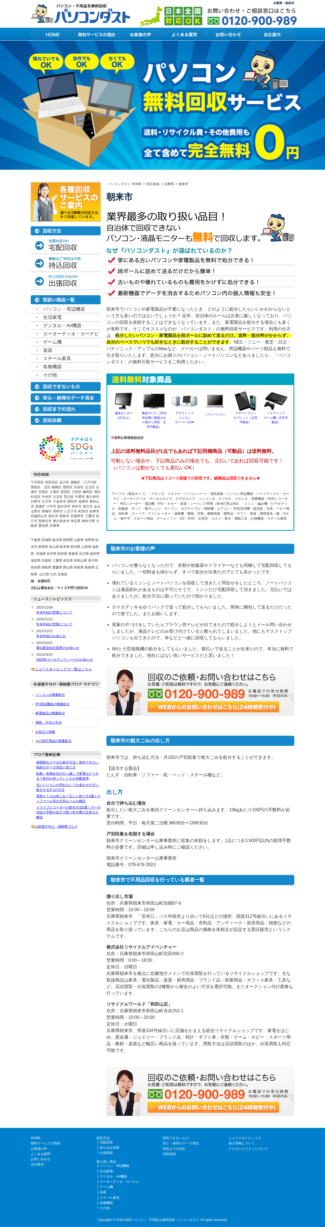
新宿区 (65, 492)
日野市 (36, 501)
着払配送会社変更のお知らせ (57, 648)
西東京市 (45, 521)
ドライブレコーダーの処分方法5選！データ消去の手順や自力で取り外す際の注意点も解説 (68, 812)
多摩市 (94, 511)
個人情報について (241, 1143)
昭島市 (64, 516)
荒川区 (69, 497)
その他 (50, 375)
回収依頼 (169, 1154)
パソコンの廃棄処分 (50, 695)
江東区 (55, 492)
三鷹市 (90, 516)
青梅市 (47, 511)
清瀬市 (40, 506)
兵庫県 (55, 526)
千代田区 (37, 482)
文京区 (58, 497)
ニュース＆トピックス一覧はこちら (63, 669)
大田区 (77, 492)
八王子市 (70, 511)
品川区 (64, 482)
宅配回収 (106, 1142)
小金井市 (59, 501)
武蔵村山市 (39, 516)
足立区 (90, 487)
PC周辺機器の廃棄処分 (52, 704)
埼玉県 (75, 521)
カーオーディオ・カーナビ (71, 333)
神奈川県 (88, 521)
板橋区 (56, 487)
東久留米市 (61, 521)
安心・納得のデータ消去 (181, 1143)
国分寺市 (63, 506)
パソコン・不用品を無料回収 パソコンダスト (165, 1220)
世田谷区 (51, 482)
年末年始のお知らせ (51, 636)
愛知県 (43, 526)
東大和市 (92, 497)
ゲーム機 (52, 342)
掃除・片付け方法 (48, 722)
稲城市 (83, 501)
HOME (36, 1138)
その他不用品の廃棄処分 (53, 741)
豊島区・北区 (40, 487)
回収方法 (103, 1138)
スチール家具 (57, 358)
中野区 (80, 497)
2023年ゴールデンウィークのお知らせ (64, 660)
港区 (97, 492)
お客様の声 (39, 1149)
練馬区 (88, 492)
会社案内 (37, 1164)
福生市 (53, 516)
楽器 (47, 350)
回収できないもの (176, 1138)
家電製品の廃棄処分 (50, 713)
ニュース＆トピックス (244, 1138)
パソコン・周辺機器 (64, 309)
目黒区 (43, 492)
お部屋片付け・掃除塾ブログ (56, 827)
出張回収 (106, 1153)
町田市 (83, 511)
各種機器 (52, 366)
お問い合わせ (40, 1159)
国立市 (88, 506)
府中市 (77, 506)
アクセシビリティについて (248, 1149)
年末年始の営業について (54, 612)
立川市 (47, 501)
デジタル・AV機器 (62, 325)
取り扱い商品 (106, 1162)
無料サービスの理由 (45, 1143)
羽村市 (58, 511)
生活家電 (52, 317)
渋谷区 (79, 487)
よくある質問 (40, 1154)
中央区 (47, 497)
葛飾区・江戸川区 (83, 482)
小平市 (51, 506)
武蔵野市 (77, 516)
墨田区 (68, 487)
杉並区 (36, 497)
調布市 (72, 501)
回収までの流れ (174, 1149)
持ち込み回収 (110, 1148)
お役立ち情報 (45, 732)
